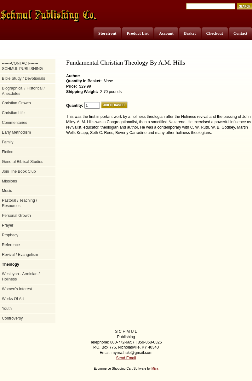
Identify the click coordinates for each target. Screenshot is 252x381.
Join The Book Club (19, 171)
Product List (137, 33)
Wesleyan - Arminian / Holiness (21, 276)
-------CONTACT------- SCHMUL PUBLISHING (22, 66)
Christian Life (13, 113)
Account (166, 33)
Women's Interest (17, 289)
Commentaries (14, 122)
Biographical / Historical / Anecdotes (23, 91)
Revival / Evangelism (20, 254)
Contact (240, 33)
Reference (11, 245)
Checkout (214, 33)
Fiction (7, 152)
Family (7, 142)
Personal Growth (16, 215)
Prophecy (10, 235)
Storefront (107, 33)
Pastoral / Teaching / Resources (19, 203)
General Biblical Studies (22, 161)
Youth (7, 308)
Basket (190, 33)
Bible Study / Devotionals (23, 78)
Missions (9, 181)
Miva (155, 368)
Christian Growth (16, 103)
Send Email (126, 358)
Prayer (7, 225)
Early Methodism (16, 132)
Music (7, 190)
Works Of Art (13, 299)
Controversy (12, 318)
